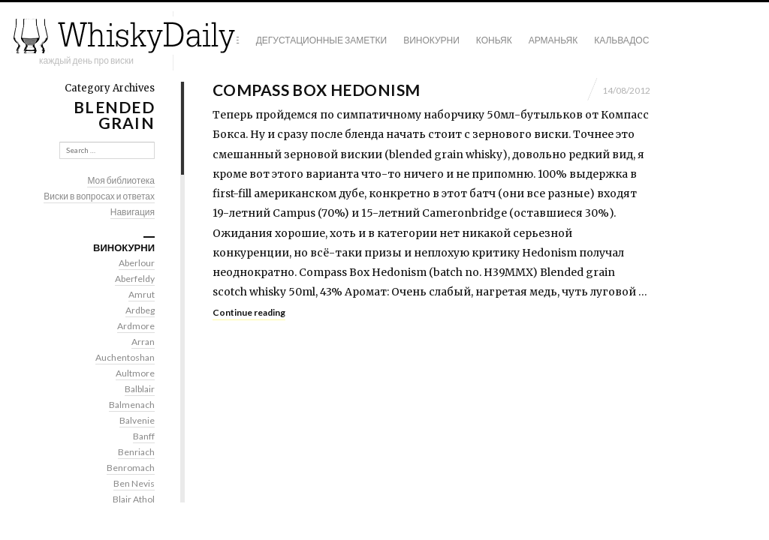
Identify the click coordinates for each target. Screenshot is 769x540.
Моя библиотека (121, 180)
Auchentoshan (125, 357)
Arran (143, 341)
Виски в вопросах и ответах (99, 196)
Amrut (141, 294)
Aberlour (137, 262)
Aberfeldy (135, 278)
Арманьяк (553, 40)
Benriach (136, 452)
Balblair (140, 388)
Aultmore (135, 373)
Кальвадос (621, 40)
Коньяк (494, 40)
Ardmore (136, 326)
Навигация (132, 212)
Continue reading (249, 312)
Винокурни (431, 40)
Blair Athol (134, 499)
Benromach (131, 467)
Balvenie (137, 420)
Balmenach (132, 404)
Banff (144, 436)
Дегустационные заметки (321, 40)
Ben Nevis (134, 483)
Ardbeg (140, 310)
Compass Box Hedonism (316, 89)
